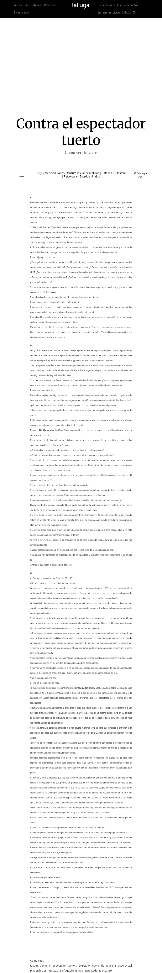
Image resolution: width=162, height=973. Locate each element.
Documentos (130, 5)
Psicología (70, 176)
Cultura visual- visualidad (83, 173)
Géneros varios (55, 173)
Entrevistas (104, 12)
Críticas (126, 12)
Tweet (21, 176)
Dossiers (103, 5)
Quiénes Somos (22, 5)
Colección (50, 5)
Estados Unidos (89, 176)
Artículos (115, 5)
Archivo (37, 5)
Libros (116, 12)
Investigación (22, 12)
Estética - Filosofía (114, 173)
